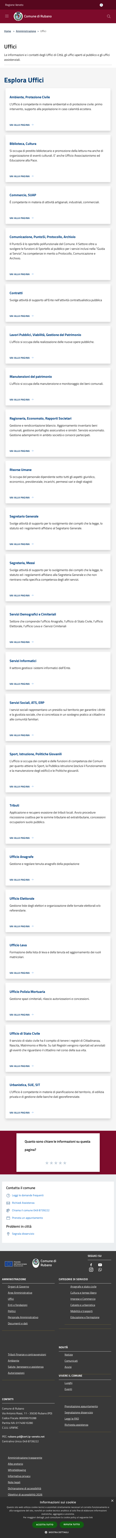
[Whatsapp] (100, 1270)
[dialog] (58, 1517)
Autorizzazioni (16, 1373)
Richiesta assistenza (76, 1425)
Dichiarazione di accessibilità (24, 1488)
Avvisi (68, 1367)
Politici (12, 1311)
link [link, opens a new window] (91, 1517)
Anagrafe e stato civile (83, 1286)
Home (7, 31)
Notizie (69, 1355)
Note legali (14, 1482)
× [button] (112, 1501)
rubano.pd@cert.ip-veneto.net (26, 1436)
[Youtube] (100, 1265)
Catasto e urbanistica (82, 1305)
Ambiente (13, 1361)
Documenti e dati (18, 1323)
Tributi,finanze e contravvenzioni (27, 1354)
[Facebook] (91, 1265)
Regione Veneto (14, 5)
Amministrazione (26, 31)
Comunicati (71, 1361)
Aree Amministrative (20, 1293)
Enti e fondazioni (17, 1305)
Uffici (11, 1299)
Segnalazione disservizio (79, 1412)
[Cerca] (109, 16)
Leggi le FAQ (72, 1419)
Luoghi (68, 1383)
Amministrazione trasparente (25, 1458)
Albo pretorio (15, 1464)
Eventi (68, 1389)
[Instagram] (91, 1270)
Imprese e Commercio (82, 1299)
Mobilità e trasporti (81, 1311)
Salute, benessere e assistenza (26, 1367)
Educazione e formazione (84, 1317)
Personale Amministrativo (23, 1317)
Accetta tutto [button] (44, 1524)
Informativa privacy (19, 1476)
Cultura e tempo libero (83, 1293)
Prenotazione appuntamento (81, 1406)
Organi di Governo (18, 1286)
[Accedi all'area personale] (101, 5)
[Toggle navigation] (7, 16)
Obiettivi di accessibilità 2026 (25, 1494)
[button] (58, 1532)
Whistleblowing (17, 1470)
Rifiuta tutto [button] (72, 1524)
